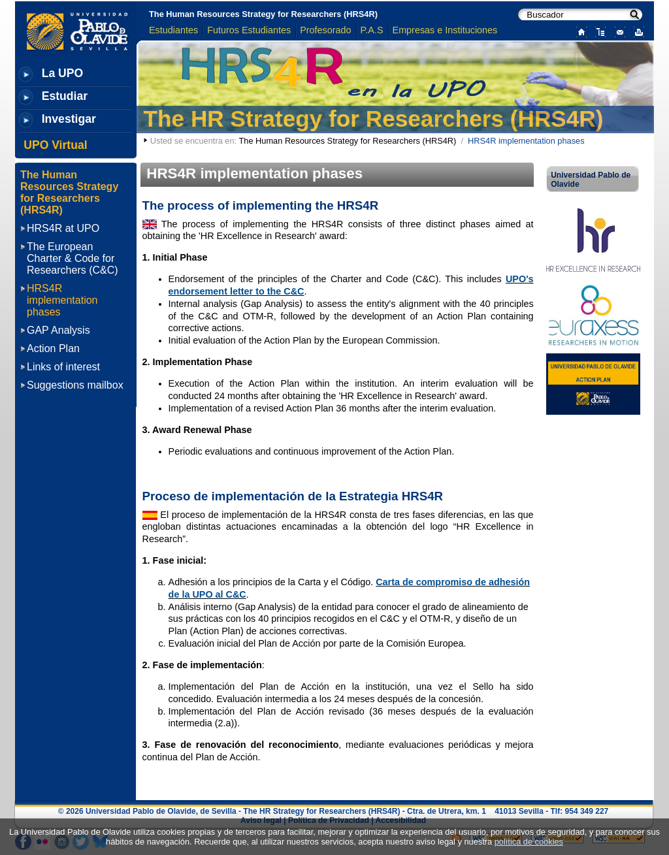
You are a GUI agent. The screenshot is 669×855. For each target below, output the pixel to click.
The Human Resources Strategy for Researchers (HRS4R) (263, 14)
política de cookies (529, 842)
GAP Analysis (58, 330)
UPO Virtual (55, 145)
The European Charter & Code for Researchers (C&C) (72, 258)
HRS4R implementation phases (62, 300)
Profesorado (325, 30)
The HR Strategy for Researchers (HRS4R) (374, 118)
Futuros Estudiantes (249, 30)
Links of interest (63, 366)
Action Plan (53, 348)
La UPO (63, 73)
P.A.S (372, 30)
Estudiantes (173, 30)
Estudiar (65, 96)
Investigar (69, 118)
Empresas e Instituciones (445, 30)
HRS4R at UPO (63, 228)
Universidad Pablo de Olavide (590, 179)
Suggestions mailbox (75, 385)
